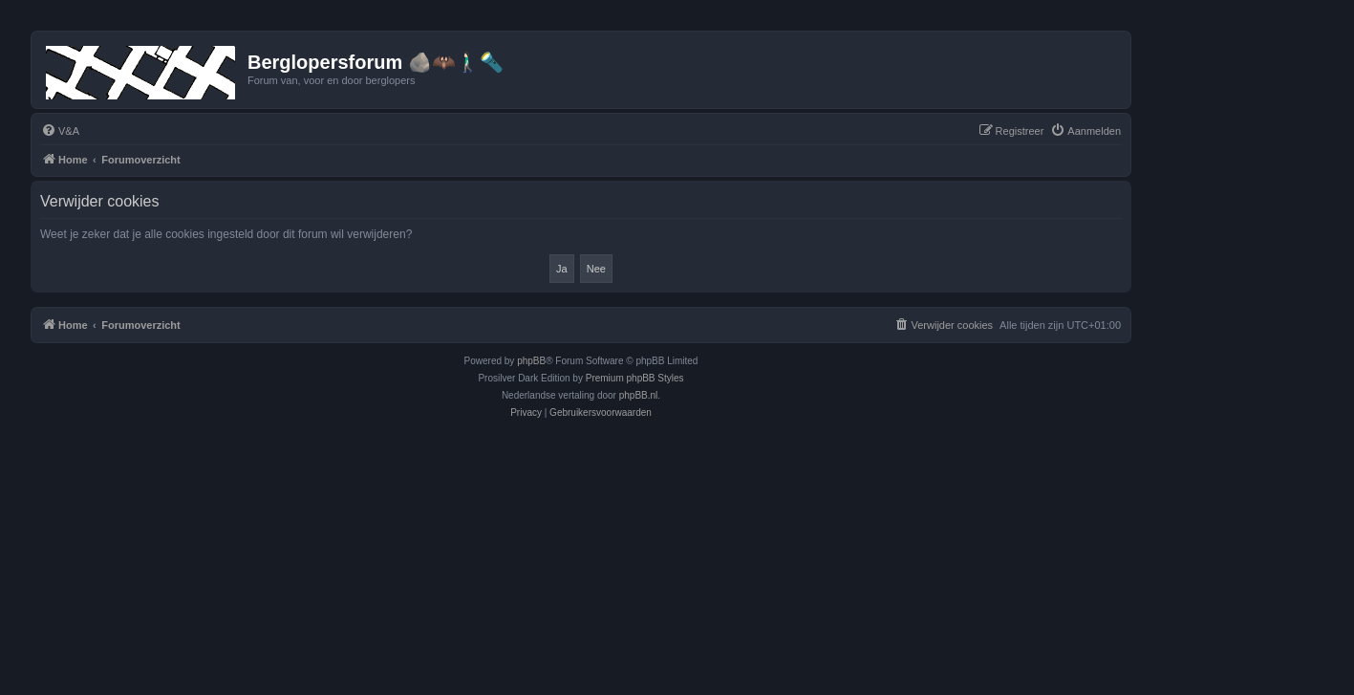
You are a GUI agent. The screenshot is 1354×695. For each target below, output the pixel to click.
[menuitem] (60, 130)
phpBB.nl (638, 395)
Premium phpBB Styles (635, 378)
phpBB (531, 361)
